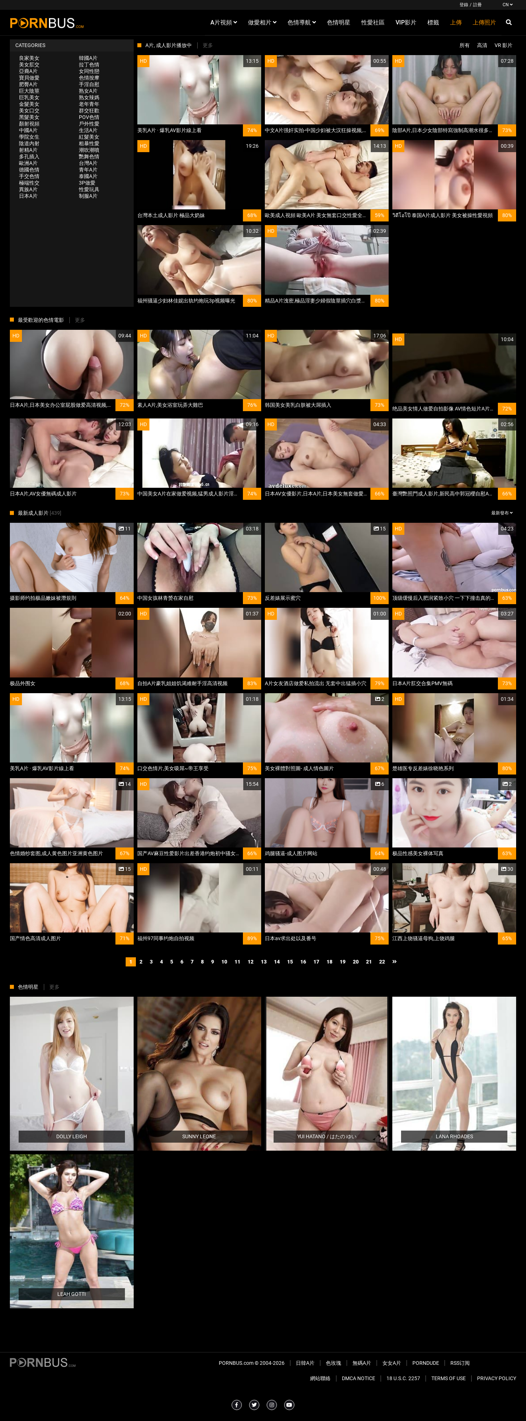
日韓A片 (305, 1363)
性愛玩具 (89, 189)
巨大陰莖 (29, 91)
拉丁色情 (89, 64)
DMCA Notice (358, 1378)
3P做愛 (87, 183)
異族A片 (28, 189)
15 (290, 962)
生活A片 (88, 130)
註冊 (477, 4)
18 (329, 962)
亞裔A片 (28, 71)
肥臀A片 (28, 84)
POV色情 (89, 117)
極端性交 (29, 183)
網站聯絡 (320, 1378)
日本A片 (28, 196)
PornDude (425, 1363)
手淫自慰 (89, 84)
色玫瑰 (333, 1363)
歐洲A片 (28, 163)
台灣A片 (88, 163)
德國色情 (29, 170)
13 (264, 962)
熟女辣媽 (89, 97)
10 (224, 962)
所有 (465, 45)
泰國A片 (88, 176)
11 (237, 962)
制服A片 (88, 196)
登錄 (464, 4)
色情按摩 (89, 78)
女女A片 (391, 1363)
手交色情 (29, 176)
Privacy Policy (496, 1378)
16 (303, 962)
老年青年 (89, 104)
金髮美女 (29, 104)
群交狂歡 (89, 110)
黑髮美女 (29, 117)
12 (251, 962)
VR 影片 (503, 45)
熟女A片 (88, 91)
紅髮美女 (89, 137)
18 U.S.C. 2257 (403, 1378)
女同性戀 (89, 71)
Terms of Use (448, 1378)
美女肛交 (29, 64)
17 (316, 962)
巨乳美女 (29, 97)
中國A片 (28, 130)
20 (356, 962)
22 (382, 962)
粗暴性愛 (89, 143)
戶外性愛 (89, 124)
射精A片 (28, 150)
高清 (482, 45)
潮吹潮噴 (89, 150)
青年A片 (88, 170)
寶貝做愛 (29, 78)
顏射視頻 (29, 124)
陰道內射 (29, 143)
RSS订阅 (460, 1363)
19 (343, 962)
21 (369, 962)
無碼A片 (361, 1363)
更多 (208, 45)
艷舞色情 (89, 156)
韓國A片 (88, 58)
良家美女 (29, 58)
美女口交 (29, 110)
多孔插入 (29, 156)
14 (277, 962)
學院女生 (29, 137)
